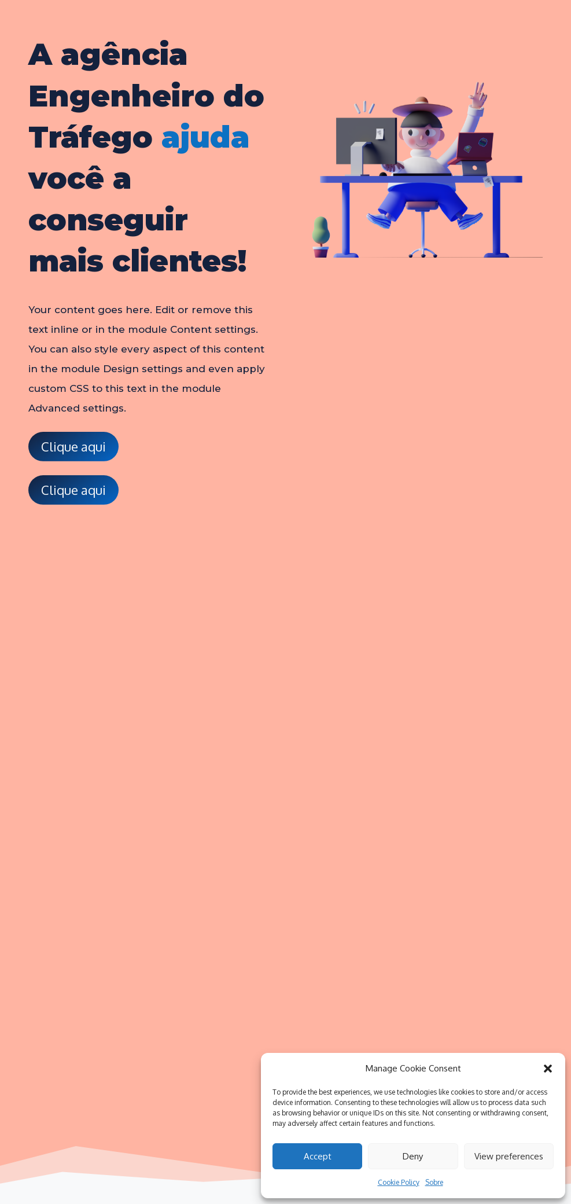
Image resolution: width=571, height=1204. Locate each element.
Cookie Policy (398, 1182)
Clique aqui (73, 446)
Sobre (434, 1182)
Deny (413, 1156)
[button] (548, 1068)
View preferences (508, 1156)
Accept (317, 1156)
